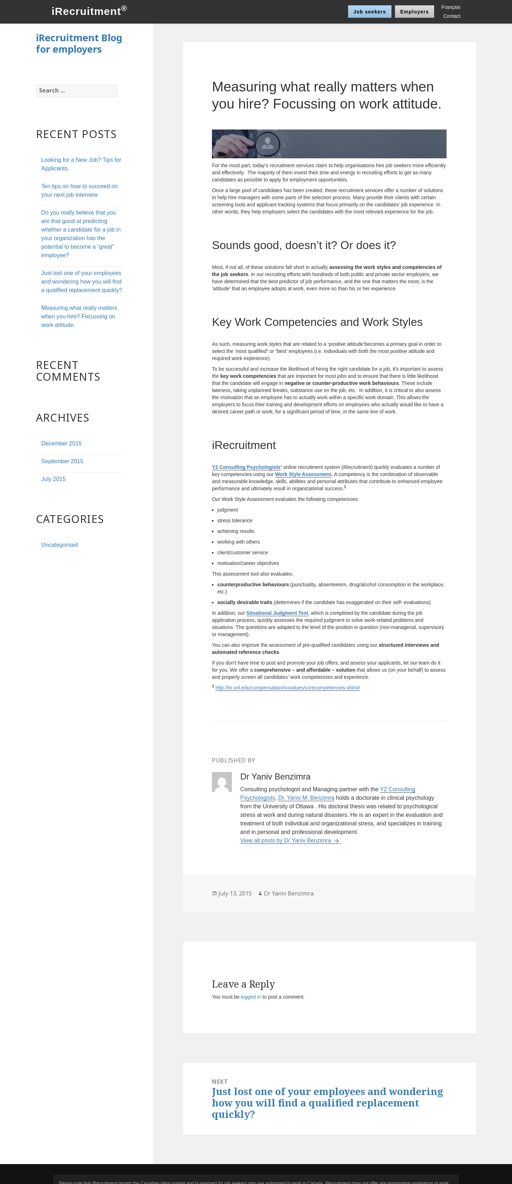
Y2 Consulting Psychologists (246, 467)
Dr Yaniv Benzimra (289, 893)
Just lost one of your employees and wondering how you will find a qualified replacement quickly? (81, 281)
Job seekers (369, 12)
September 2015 (62, 461)
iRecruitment (89, 11)
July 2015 (53, 479)
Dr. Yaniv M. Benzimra (306, 798)
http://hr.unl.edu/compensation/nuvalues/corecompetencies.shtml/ (287, 688)
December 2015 (61, 443)
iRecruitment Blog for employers (79, 43)
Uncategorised (59, 545)
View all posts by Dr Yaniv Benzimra (286, 840)
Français (450, 7)
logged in (251, 997)
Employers (414, 12)
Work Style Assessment (303, 474)
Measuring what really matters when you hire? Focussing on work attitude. (79, 316)
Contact (451, 16)
